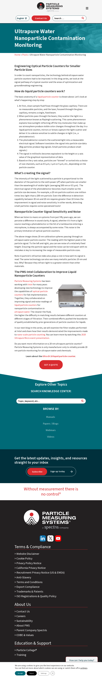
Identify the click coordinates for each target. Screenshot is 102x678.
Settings (44, 673)
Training (21, 655)
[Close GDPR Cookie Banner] (53, 673)
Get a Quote (51, 364)
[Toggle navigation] (87, 9)
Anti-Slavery (23, 577)
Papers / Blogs (50, 423)
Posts (25, 54)
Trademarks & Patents (29, 591)
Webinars (51, 430)
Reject (32, 673)
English (20, 18)
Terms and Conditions (29, 582)
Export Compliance (27, 586)
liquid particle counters (25, 304)
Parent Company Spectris (31, 630)
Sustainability (24, 620)
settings (83, 668)
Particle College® (26, 650)
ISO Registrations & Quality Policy (36, 596)
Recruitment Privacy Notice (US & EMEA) (40, 572)
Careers (20, 616)
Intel (30, 284)
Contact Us (41, 18)
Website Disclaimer (27, 553)
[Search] (82, 18)
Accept (20, 673)
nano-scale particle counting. (31, 334)
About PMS (23, 625)
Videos (50, 436)
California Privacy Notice (31, 568)
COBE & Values (25, 635)
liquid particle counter (48, 96)
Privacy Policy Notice (28, 563)
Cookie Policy (24, 558)
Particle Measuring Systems (27, 281)
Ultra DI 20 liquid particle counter (58, 356)
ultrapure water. (22, 311)
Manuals (50, 417)
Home (17, 54)
